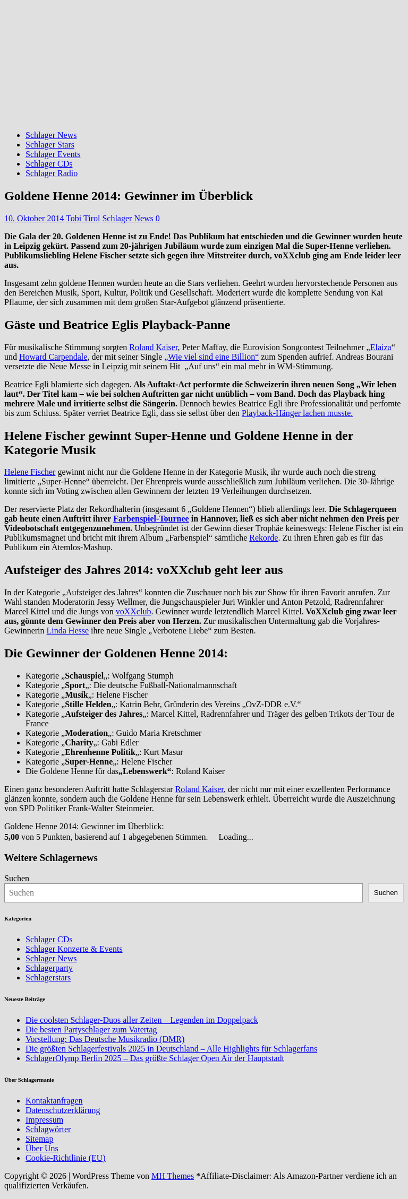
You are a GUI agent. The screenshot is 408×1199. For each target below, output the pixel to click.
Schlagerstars (48, 977)
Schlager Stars (50, 144)
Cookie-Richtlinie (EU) (66, 1157)
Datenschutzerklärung (63, 1110)
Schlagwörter (48, 1129)
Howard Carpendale (53, 356)
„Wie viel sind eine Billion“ (211, 356)
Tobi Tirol (83, 218)
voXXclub (133, 611)
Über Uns (42, 1148)
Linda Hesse (68, 630)
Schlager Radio (52, 173)
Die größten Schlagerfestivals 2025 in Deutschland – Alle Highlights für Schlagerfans (171, 1048)
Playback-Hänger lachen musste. (297, 413)
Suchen (16, 878)
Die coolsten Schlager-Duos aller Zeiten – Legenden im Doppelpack (142, 1019)
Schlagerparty (49, 967)
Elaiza (381, 347)
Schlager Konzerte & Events (74, 948)
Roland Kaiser (153, 347)
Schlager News (51, 135)
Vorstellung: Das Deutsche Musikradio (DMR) (105, 1039)
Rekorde (263, 537)
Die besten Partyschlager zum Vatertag (91, 1029)
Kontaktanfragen (54, 1100)
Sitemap (39, 1138)
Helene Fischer (29, 471)
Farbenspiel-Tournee (151, 518)
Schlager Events (53, 154)
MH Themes (172, 1175)
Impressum (44, 1119)
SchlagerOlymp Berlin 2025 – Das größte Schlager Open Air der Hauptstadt (155, 1058)
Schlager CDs (49, 163)
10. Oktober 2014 (34, 218)
